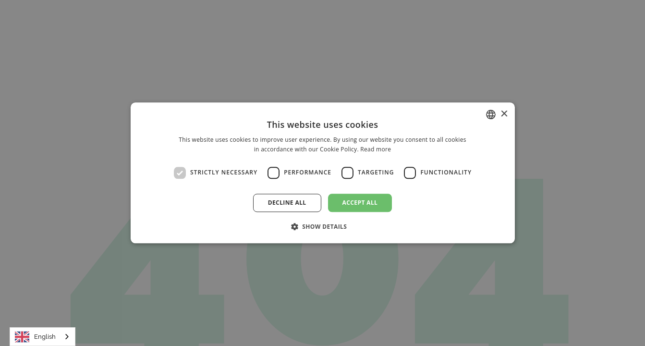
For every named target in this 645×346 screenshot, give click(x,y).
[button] (322, 227)
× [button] (504, 114)
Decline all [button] (287, 202)
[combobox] (42, 336)
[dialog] (322, 173)
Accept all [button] (360, 202)
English (35, 337)
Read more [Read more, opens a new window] (375, 150)
